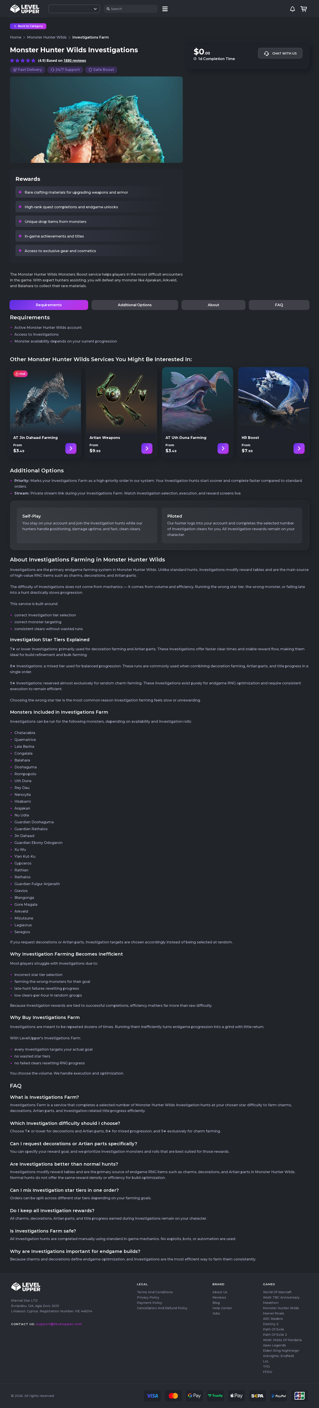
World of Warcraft (277, 1292)
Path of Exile (273, 1329)
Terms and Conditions (155, 1292)
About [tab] (213, 305)
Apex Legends (274, 1345)
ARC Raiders (273, 1319)
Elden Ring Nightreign (281, 1351)
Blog (216, 1303)
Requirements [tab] (49, 305)
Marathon (270, 1303)
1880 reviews (74, 60)
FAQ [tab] (279, 305)
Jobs (216, 1313)
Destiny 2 (270, 1324)
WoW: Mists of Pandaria (282, 1340)
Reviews (219, 1297)
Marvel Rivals (273, 1313)
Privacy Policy (148, 1297)
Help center (222, 1308)
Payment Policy (149, 1303)
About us (219, 1292)
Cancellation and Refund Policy (162, 1308)
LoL (266, 1361)
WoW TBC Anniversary (281, 1297)
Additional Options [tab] (135, 305)
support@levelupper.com (59, 1324)
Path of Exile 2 (275, 1335)
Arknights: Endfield (278, 1356)
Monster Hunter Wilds (281, 1308)
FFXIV (267, 1372)
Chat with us (280, 53)
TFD (266, 1367)
